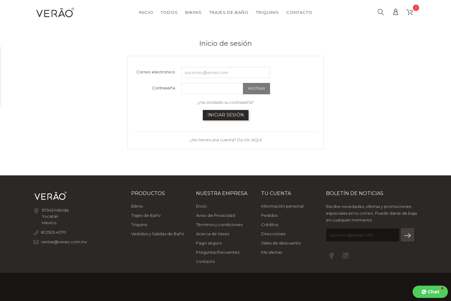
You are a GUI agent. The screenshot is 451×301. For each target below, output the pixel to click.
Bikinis (193, 12)
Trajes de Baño (229, 12)
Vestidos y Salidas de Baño (157, 233)
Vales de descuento (281, 242)
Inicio (146, 12)
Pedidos (269, 215)
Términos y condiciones (219, 224)
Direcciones (273, 233)
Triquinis (267, 12)
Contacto (299, 12)
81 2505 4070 (53, 232)
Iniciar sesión (225, 115)
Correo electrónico (155, 71)
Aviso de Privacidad (215, 215)
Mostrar (256, 88)
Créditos (269, 224)
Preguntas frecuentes (217, 252)
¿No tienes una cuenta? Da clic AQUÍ (226, 139)
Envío (201, 206)
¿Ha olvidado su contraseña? (225, 102)
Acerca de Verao (212, 233)
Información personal (282, 206)
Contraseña (163, 87)
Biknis (137, 206)
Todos (169, 12)
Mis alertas (271, 252)
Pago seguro (209, 242)
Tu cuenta (276, 193)
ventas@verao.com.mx (64, 241)
